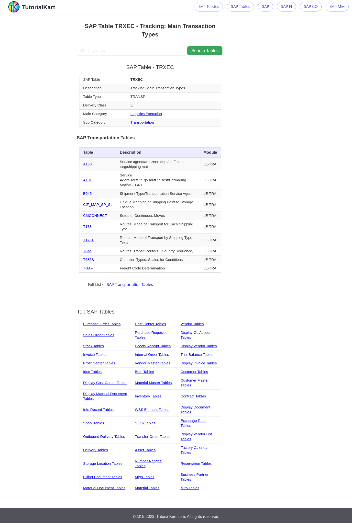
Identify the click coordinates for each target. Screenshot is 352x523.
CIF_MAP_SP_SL (97, 204)
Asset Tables (145, 450)
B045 (87, 193)
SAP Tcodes (208, 6)
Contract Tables (193, 396)
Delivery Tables (95, 450)
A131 (87, 180)
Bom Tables (144, 372)
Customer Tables (194, 372)
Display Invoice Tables (199, 363)
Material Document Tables (104, 488)
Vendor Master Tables (152, 363)
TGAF (88, 268)
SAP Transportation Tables (130, 284)
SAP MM (337, 6)
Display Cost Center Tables (105, 383)
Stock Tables (93, 346)
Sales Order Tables (98, 335)
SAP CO (311, 6)
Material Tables (147, 488)
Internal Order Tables (152, 354)
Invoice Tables (94, 354)
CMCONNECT (95, 215)
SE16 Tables (145, 423)
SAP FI (286, 6)
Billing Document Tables (102, 477)
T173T (88, 240)
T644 (87, 251)
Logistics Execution (146, 114)
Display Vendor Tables (199, 346)
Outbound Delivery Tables (104, 436)
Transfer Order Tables (152, 436)
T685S (88, 259)
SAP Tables (240, 6)
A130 (87, 164)
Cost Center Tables (150, 324)
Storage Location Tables (102, 463)
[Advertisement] (40, 88)
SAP (265, 6)
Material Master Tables (153, 383)
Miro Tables (190, 488)
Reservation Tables (196, 463)
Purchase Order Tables (102, 324)
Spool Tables (93, 423)
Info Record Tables (98, 409)
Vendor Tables (192, 324)
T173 (87, 226)
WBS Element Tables (152, 409)
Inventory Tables (148, 396)
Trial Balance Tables (197, 354)
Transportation (142, 122)
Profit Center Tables (99, 363)
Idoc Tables (92, 372)
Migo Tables (144, 477)
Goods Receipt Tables (153, 346)
